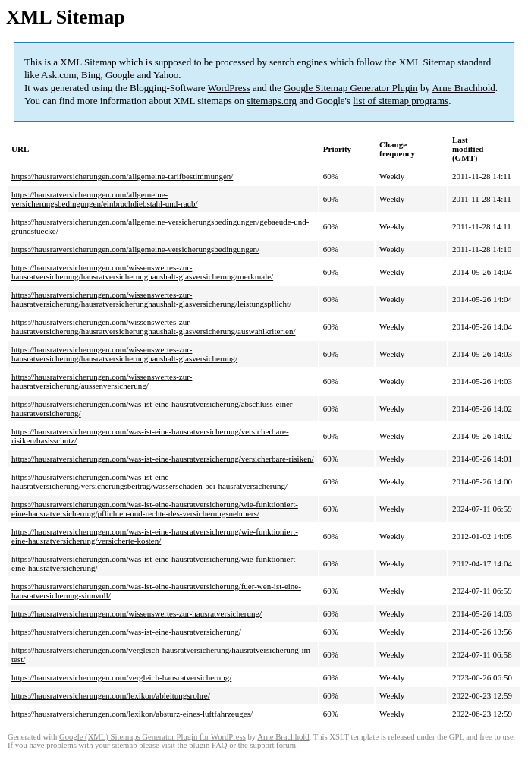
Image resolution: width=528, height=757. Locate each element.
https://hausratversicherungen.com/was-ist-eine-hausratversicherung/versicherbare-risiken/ (162, 458)
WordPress (229, 87)
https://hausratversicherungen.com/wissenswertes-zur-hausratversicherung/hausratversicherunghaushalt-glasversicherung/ (124, 354)
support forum (273, 745)
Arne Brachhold (463, 87)
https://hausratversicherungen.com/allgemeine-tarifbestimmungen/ (122, 176)
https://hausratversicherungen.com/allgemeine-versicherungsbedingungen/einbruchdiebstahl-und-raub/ (104, 199)
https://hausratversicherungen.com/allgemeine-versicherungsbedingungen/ (135, 249)
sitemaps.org (272, 100)
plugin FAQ (208, 745)
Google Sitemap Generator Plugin (351, 87)
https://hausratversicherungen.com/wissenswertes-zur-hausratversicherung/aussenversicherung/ (101, 381)
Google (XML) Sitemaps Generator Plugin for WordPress (152, 737)
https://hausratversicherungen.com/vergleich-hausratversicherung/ (121, 677)
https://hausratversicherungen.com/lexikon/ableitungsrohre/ (110, 695)
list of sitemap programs (400, 100)
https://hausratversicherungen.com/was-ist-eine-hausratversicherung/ (126, 631)
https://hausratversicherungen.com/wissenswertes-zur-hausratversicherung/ (136, 613)
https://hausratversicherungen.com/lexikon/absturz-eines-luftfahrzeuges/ (132, 713)
